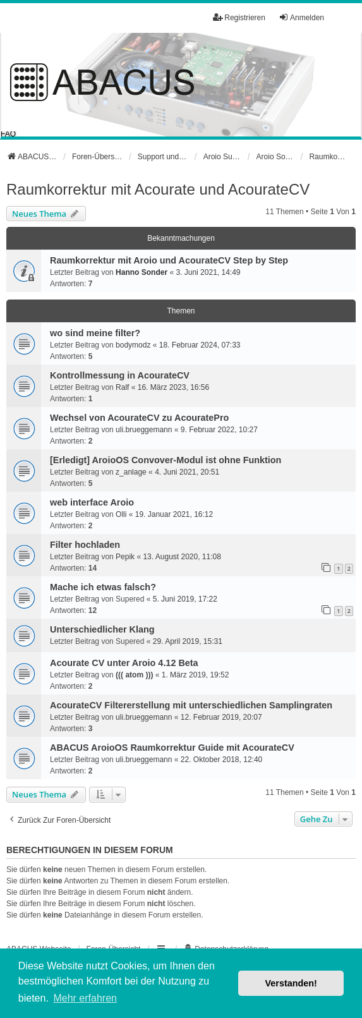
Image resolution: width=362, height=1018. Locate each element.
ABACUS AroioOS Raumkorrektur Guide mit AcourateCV (172, 747)
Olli (121, 514)
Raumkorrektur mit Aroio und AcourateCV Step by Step (169, 260)
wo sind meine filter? (95, 333)
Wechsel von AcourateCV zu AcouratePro (139, 418)
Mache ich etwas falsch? (103, 587)
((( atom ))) (134, 674)
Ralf (122, 387)
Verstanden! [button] (291, 983)
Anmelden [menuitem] (301, 17)
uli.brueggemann (144, 429)
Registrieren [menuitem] (239, 17)
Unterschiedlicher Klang (102, 629)
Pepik (125, 556)
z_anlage (131, 472)
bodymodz (133, 345)
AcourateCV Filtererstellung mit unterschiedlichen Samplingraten (191, 705)
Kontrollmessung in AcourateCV (120, 375)
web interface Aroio (92, 502)
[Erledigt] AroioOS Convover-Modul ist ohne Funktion (165, 460)
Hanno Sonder (141, 272)
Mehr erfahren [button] (85, 998)
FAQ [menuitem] (8, 133)
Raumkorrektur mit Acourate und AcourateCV (158, 189)
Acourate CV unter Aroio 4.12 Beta (124, 663)
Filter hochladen (85, 545)
